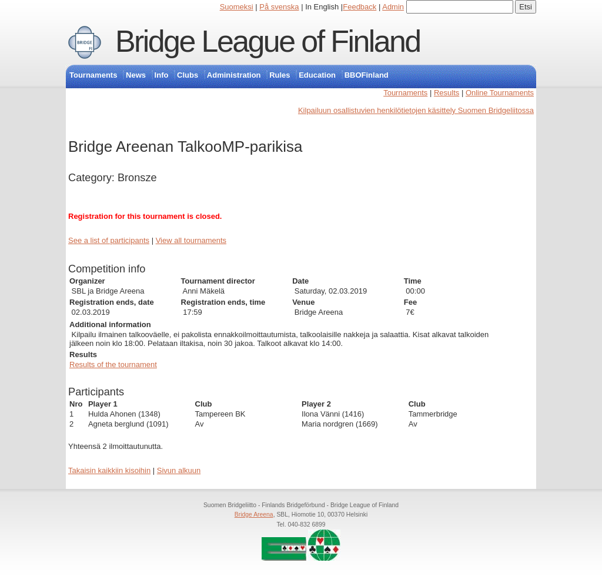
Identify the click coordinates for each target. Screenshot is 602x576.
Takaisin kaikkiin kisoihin (109, 470)
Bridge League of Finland (267, 41)
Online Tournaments (500, 92)
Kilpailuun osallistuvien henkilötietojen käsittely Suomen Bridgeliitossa (416, 110)
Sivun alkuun (178, 470)
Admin (393, 6)
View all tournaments (191, 240)
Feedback (359, 6)
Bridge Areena (254, 514)
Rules (279, 75)
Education (317, 75)
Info (162, 75)
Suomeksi (236, 6)
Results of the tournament (113, 364)
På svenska (279, 6)
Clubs (187, 75)
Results (446, 92)
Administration (234, 75)
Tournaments (93, 75)
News (136, 75)
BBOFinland (367, 75)
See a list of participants (108, 240)
